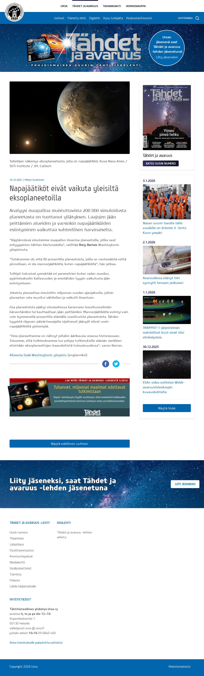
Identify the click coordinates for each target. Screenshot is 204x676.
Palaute (15, 580)
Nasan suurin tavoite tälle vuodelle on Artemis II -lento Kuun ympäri (164, 228)
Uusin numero (19, 532)
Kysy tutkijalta (113, 18)
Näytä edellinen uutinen (69, 444)
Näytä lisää (166, 408)
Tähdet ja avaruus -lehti (30, 522)
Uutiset (59, 18)
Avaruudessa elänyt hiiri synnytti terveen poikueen (163, 280)
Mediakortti (17, 562)
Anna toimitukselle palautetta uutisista (36, 642)
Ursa (64, 6)
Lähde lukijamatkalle (23, 586)
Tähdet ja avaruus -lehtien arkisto (74, 534)
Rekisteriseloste (179, 666)
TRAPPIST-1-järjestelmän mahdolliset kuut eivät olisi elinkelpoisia (163, 332)
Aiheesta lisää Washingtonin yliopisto (38, 355)
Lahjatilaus (17, 544)
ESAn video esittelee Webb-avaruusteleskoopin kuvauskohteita (163, 387)
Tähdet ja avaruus (85, 6)
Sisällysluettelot (20, 568)
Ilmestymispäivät (21, 556)
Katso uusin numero (161, 163)
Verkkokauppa (136, 6)
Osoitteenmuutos (22, 550)
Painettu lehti (76, 18)
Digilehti (94, 18)
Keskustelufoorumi (139, 18)
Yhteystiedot (20, 599)
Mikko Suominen (34, 179)
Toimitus (16, 574)
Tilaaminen (17, 538)
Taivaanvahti (112, 6)
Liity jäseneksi (186, 484)
